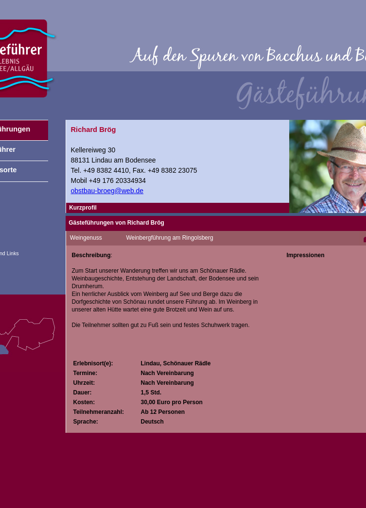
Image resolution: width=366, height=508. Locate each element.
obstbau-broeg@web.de (107, 191)
